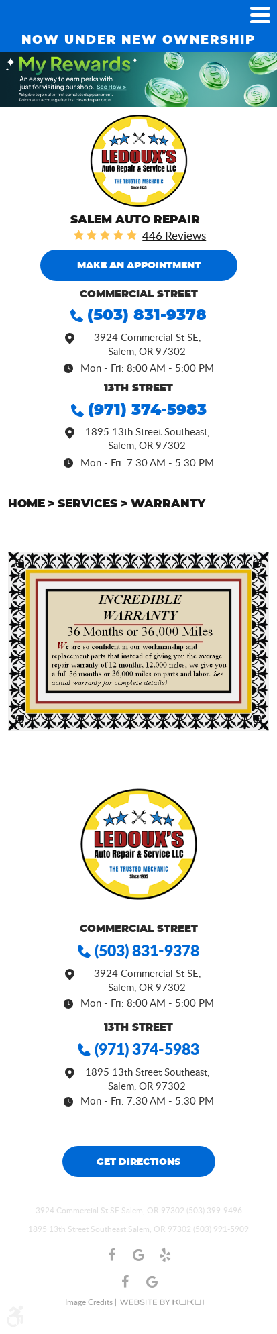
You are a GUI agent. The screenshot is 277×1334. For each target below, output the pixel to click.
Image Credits (89, 1301)
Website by (162, 1302)
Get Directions (138, 1162)
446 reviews (174, 235)
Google (138, 1254)
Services (87, 504)
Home (26, 504)
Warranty (168, 504)
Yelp (165, 1254)
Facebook (112, 1254)
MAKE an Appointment (139, 265)
